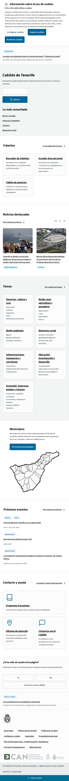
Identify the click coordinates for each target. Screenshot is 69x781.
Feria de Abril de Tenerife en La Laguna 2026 (22, 522)
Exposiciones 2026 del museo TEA (18, 539)
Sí (18, 677)
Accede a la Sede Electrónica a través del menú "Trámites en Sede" (31, 56)
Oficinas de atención (17, 631)
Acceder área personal (50, 158)
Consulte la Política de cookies (41, 26)
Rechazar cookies (14, 39)
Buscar (15, 99)
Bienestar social (47, 330)
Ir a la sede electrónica (52, 146)
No (51, 677)
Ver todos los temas (53, 287)
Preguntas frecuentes (18, 605)
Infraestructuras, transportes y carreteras (15, 358)
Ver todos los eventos (52, 509)
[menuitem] (9, 115)
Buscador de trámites (17, 158)
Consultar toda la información (49, 583)
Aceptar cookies (37, 32)
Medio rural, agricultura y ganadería (45, 303)
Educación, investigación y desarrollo (47, 358)
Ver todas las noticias (12, 222)
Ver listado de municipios (23, 447)
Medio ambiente (15, 330)
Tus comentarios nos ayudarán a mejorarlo (21, 702)
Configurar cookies (15, 32)
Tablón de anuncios (16, 182)
